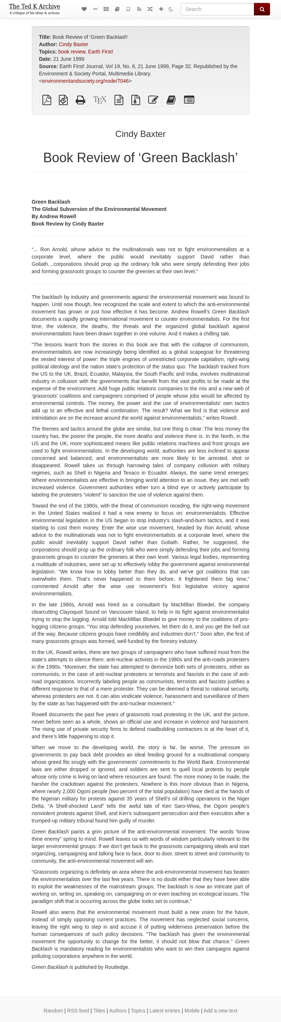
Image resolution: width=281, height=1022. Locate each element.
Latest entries (165, 1011)
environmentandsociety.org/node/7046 (85, 81)
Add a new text (220, 1011)
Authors (118, 1011)
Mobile (191, 1011)
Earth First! (100, 52)
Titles (99, 1011)
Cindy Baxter (73, 44)
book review (71, 52)
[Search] (217, 9)
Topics (138, 1011)
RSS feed (78, 1011)
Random (53, 1011)
